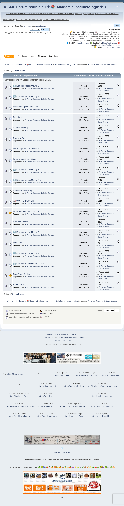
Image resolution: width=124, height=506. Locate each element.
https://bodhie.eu (82, 43)
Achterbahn (18, 285)
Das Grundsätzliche (22, 274)
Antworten (79, 75)
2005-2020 (60, 337)
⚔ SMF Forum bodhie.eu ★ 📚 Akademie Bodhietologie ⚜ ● (54, 7)
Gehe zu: (100, 311)
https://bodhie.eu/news (19, 396)
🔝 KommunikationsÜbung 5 (26, 86)
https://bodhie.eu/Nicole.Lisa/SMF (47, 406)
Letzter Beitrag (105, 75)
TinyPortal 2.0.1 (48, 337)
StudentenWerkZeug (22, 190)
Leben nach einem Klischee (25, 159)
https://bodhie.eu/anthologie (101, 406)
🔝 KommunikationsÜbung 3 (26, 170)
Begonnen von (30, 75)
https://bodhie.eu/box (111, 375)
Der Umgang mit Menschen (25, 107)
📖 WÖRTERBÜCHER (23, 201)
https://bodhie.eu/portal (86, 375)
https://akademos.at (112, 47)
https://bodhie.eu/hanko (19, 416)
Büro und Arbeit (20, 138)
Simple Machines (73, 335)
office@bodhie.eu (15, 374)
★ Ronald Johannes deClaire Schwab (102, 65)
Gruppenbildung (20, 128)
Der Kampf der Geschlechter (26, 148)
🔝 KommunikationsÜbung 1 (26, 253)
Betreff (17, 75)
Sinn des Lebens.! (21, 222)
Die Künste (18, 117)
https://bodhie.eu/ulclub (101, 396)
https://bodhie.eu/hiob (101, 416)
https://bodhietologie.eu (110, 45)
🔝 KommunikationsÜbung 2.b (27, 180)
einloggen (28, 26)
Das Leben (18, 243)
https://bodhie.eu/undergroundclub (101, 386)
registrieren (40, 26)
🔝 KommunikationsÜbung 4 (26, 96)
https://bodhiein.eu (109, 43)
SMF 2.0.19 (51, 335)
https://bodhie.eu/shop (74, 416)
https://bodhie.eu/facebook (19, 406)
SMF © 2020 (61, 335)
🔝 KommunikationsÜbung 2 (26, 232)
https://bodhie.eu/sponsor (74, 406)
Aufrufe (90, 75)
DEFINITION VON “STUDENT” (27, 211)
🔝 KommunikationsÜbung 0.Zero (28, 264)
